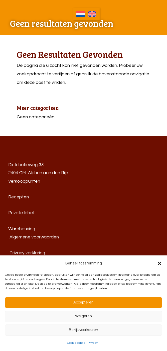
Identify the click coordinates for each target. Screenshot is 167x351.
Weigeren (83, 316)
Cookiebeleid (76, 342)
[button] (159, 263)
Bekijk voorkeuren (83, 330)
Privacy (93, 342)
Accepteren (83, 302)
